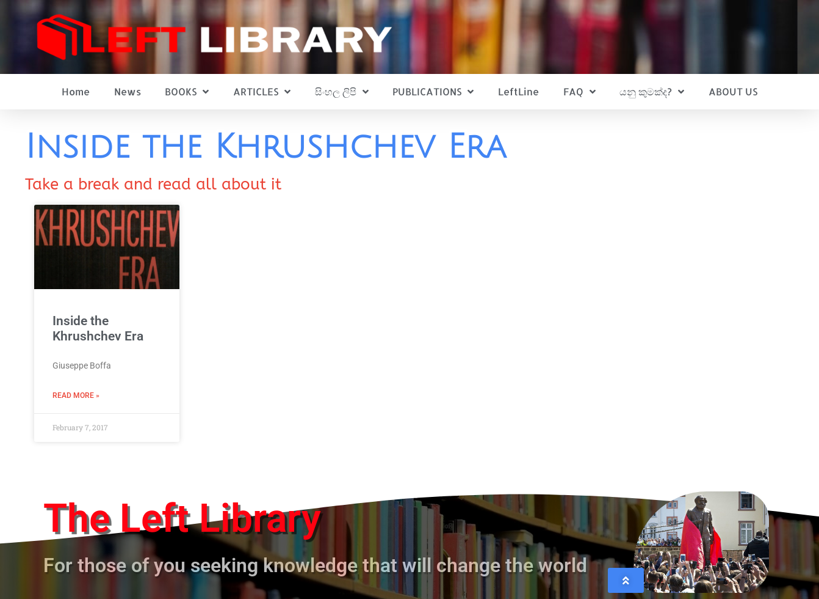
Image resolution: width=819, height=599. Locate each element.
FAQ (579, 92)
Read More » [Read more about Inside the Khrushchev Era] (75, 395)
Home (76, 91)
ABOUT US (733, 91)
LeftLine (518, 91)
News (127, 91)
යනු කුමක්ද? (651, 92)
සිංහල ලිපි (342, 92)
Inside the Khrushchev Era (97, 329)
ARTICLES (261, 92)
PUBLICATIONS (433, 92)
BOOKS (187, 92)
